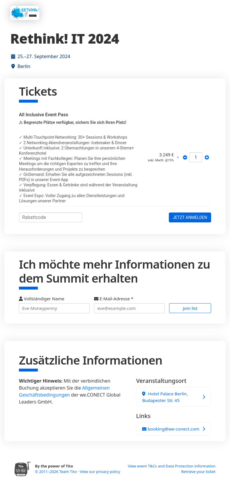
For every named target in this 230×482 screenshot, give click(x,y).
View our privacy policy (100, 471)
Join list (190, 308)
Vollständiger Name (54, 304)
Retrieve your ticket (198, 471)
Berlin (23, 66)
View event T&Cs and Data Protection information (171, 466)
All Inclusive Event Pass (43, 114)
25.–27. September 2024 (43, 56)
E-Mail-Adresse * (129, 304)
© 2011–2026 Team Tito (56, 471)
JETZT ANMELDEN (190, 217)
